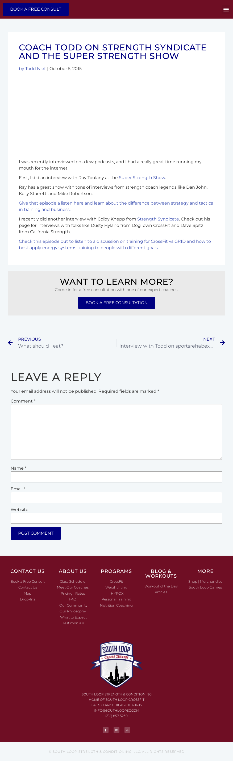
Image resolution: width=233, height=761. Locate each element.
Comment (23, 401)
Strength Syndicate (158, 219)
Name (18, 468)
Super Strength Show (142, 177)
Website (19, 510)
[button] (226, 9)
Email (18, 489)
